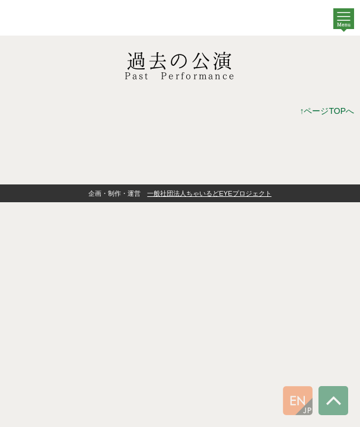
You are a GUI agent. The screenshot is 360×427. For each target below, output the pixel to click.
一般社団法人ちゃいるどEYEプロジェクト (209, 193)
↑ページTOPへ (327, 111)
